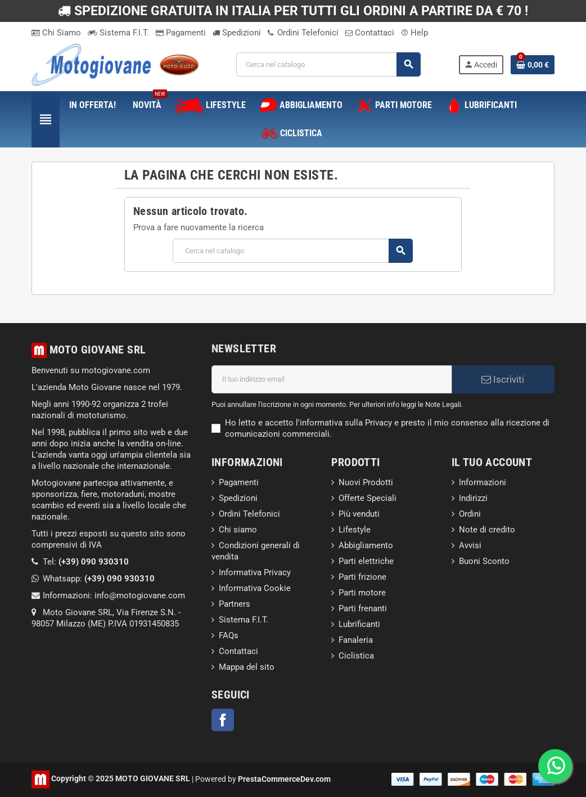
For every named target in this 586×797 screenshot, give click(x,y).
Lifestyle (355, 530)
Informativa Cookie (255, 588)
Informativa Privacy (255, 572)
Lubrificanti (359, 624)
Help (414, 33)
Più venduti (359, 514)
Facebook (222, 720)
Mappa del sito (246, 667)
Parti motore (362, 593)
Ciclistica (356, 656)
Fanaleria (356, 640)
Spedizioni (237, 33)
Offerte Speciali (367, 498)
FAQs (228, 635)
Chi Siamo (56, 33)
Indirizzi (473, 498)
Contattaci (369, 33)
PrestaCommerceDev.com (284, 778)
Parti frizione (362, 577)
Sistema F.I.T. (118, 33)
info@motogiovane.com (139, 595)
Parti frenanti (363, 608)
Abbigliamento (366, 545)
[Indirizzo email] (331, 379)
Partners (234, 604)
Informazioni (482, 482)
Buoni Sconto (484, 561)
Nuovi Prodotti (366, 482)
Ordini (470, 514)
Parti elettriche (366, 561)
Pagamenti (181, 33)
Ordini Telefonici (303, 33)
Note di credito (487, 530)
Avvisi (470, 545)
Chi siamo (238, 530)
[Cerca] (328, 64)
